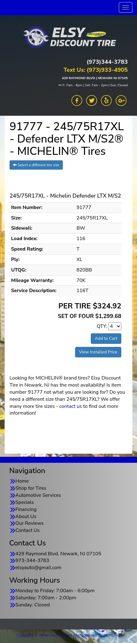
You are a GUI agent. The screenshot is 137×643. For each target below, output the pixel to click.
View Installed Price (98, 352)
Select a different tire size (36, 165)
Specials (24, 502)
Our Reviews (29, 523)
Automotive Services (38, 495)
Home (22, 481)
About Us (25, 516)
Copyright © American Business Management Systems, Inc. (68, 635)
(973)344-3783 (107, 62)
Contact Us (27, 530)
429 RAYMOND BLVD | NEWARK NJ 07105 (95, 78)
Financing (26, 509)
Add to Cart (106, 338)
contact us (70, 406)
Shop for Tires (30, 488)
